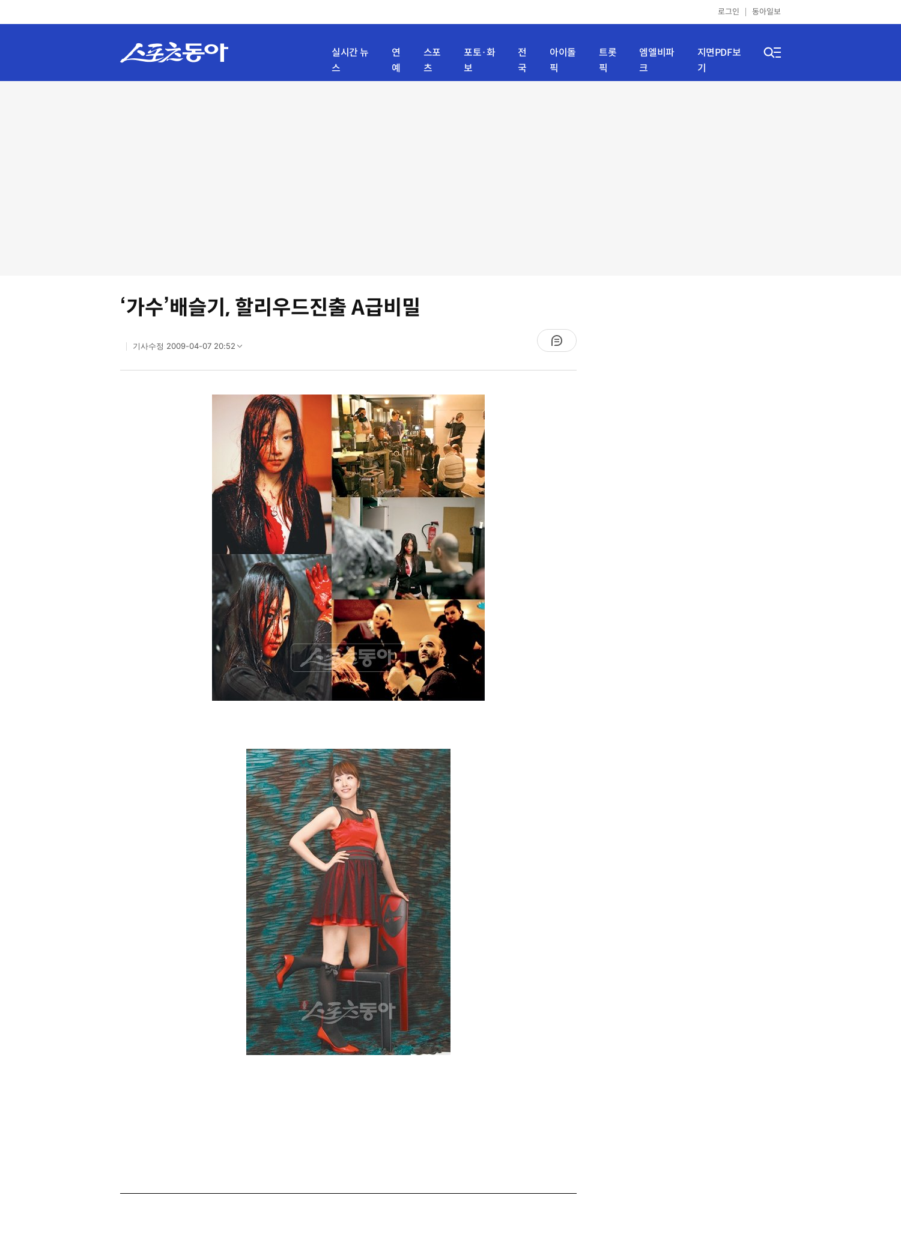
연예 (396, 60)
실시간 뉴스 (350, 60)
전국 (522, 60)
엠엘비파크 (656, 60)
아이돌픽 (563, 60)
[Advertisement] (450, 177)
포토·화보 (479, 60)
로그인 (728, 12)
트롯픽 (607, 60)
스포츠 (432, 60)
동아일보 (766, 12)
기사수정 (191, 349)
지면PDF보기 (719, 60)
